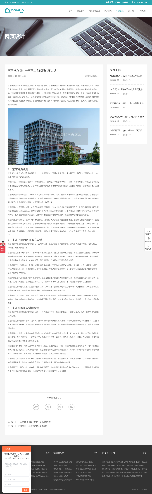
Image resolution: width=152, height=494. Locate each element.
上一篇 (10, 431)
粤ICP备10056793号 (139, 489)
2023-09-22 (120, 80)
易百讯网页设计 (44, 489)
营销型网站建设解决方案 (36, 465)
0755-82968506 (121, 2)
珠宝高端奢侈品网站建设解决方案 (39, 476)
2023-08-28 (120, 107)
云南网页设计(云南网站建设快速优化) (32, 435)
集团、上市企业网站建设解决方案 (39, 473)
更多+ (48, 453)
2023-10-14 (120, 121)
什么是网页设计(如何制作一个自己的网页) (34, 431)
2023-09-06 (120, 134)
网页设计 (15, 36)
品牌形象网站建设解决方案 (37, 469)
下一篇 (10, 435)
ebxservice (142, 2)
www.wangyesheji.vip (58, 489)
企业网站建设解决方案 (35, 462)
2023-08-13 (120, 93)
